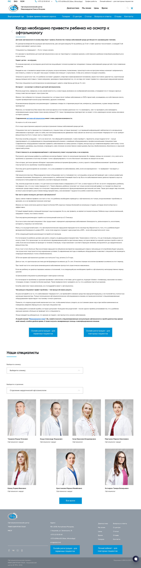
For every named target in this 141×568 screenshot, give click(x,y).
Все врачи (70, 500)
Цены (96, 8)
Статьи (88, 16)
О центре (77, 16)
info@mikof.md (55, 542)
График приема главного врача (41, 16)
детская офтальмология (35, 118)
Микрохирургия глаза (37, 319)
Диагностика (73, 8)
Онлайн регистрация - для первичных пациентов (43, 332)
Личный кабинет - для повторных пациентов (116, 1)
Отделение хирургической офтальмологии (28, 390)
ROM (22, 1)
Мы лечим (86, 8)
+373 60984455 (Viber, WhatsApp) (69, 1)
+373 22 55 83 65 (44, 1)
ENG (15, 1)
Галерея (66, 16)
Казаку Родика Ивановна (17, 488)
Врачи (104, 8)
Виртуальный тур (16, 16)
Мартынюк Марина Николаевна (117, 439)
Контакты (128, 16)
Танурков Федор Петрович (18, 439)
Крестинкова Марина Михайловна (69, 488)
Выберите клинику (17, 370)
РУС (9, 1)
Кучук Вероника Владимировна (84, 439)
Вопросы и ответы (102, 16)
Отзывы (117, 16)
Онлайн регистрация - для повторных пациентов (98, 332)
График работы (91, 1)
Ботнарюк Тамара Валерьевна (116, 488)
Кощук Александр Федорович (51, 439)
